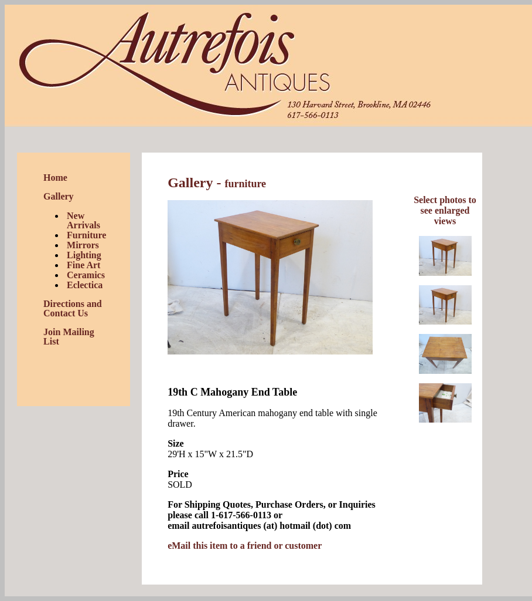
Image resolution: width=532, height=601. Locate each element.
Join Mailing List (68, 336)
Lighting (84, 255)
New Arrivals (83, 220)
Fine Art (83, 265)
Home (55, 178)
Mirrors (83, 245)
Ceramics (86, 275)
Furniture (86, 235)
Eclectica (85, 285)
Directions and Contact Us (72, 308)
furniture (245, 184)
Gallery (58, 196)
